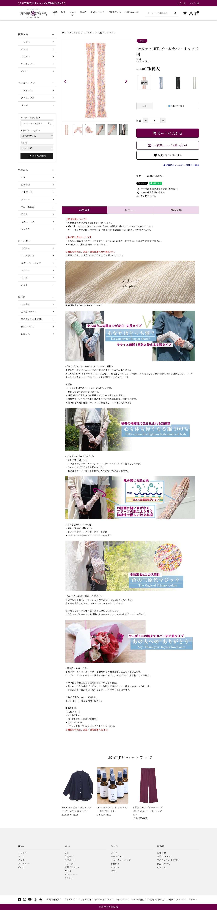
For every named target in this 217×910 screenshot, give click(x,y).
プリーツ (25, 199)
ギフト (24, 285)
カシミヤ (25, 229)
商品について (27, 326)
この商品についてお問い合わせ (167, 145)
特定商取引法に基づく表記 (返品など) (157, 188)
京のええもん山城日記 (32, 319)
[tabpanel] (96, 80)
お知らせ (25, 304)
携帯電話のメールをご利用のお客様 (181, 165)
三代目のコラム (29, 311)
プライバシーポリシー (186, 899)
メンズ (24, 105)
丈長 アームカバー (106, 32)
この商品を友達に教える (150, 192)
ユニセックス (27, 97)
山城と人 (25, 333)
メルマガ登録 (138, 899)
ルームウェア (27, 255)
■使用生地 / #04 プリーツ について (83, 305)
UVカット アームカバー (82, 32)
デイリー (25, 248)
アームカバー (27, 63)
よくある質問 (84, 899)
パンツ (24, 49)
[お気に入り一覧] (185, 13)
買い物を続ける (146, 195)
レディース (26, 90)
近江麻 (24, 214)
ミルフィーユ (27, 221)
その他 (24, 71)
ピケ (23, 177)
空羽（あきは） (29, 206)
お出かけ (25, 270)
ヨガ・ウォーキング (31, 262)
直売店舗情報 (52, 899)
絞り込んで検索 (37, 156)
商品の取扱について (103, 899)
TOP (64, 32)
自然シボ (25, 184)
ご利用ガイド (68, 899)
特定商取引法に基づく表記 (160, 899)
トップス (25, 41)
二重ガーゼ (26, 192)
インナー (25, 56)
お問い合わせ (122, 899)
